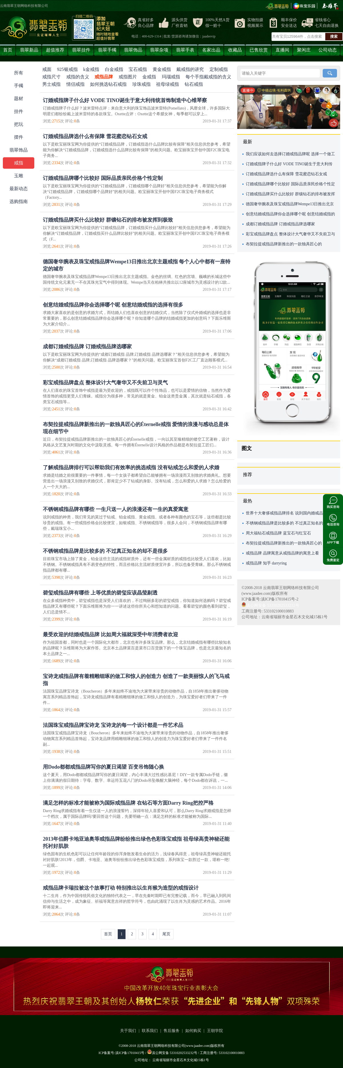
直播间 (282, 49)
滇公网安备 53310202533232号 (270, 605)
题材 (18, 98)
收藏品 (235, 49)
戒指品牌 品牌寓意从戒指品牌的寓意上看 (282, 553)
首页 (7, 49)
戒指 (18, 162)
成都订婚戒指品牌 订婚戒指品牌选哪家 (87, 346)
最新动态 (18, 188)
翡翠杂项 (159, 49)
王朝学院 (215, 1031)
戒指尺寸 (51, 76)
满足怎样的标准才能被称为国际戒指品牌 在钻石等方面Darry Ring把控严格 (128, 803)
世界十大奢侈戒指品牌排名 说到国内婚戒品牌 (286, 513)
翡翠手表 (185, 49)
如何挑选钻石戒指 (108, 84)
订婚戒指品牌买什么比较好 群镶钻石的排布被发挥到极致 (108, 220)
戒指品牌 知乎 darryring (266, 563)
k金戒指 (91, 69)
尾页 (166, 934)
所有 (18, 72)
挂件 (18, 111)
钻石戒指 (194, 84)
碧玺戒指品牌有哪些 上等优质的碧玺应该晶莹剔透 (100, 593)
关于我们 (128, 1031)
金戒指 (149, 76)
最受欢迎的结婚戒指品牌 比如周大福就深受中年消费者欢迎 (110, 634)
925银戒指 (67, 69)
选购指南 (18, 201)
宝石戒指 (138, 69)
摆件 (18, 137)
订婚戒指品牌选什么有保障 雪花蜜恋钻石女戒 (95, 136)
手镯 (18, 85)
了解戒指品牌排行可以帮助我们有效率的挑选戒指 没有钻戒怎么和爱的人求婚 (131, 467)
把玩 (18, 124)
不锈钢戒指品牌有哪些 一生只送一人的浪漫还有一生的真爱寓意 (115, 509)
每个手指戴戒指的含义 (208, 76)
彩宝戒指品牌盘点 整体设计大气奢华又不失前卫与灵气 (105, 382)
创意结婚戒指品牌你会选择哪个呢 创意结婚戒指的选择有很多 (113, 305)
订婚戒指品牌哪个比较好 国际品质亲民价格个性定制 (103, 178)
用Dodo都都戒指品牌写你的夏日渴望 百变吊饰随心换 (103, 767)
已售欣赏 (259, 49)
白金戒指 (114, 69)
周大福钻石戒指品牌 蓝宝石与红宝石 (278, 533)
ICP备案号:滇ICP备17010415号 (122, 1053)
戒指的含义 (77, 76)
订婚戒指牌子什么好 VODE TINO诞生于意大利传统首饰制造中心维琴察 (125, 100)
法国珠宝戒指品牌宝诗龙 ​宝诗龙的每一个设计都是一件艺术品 (113, 725)
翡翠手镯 (107, 49)
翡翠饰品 (133, 49)
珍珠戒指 (141, 84)
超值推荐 (55, 49)
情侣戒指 (75, 84)
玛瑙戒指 (171, 76)
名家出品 (211, 49)
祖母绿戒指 (167, 84)
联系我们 (150, 1031)
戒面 (46, 69)
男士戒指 (51, 84)
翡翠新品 (29, 49)
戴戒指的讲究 (190, 69)
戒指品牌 (104, 76)
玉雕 (18, 175)
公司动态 (327, 49)
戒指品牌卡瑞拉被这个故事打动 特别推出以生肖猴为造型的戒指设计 (121, 888)
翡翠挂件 (81, 49)
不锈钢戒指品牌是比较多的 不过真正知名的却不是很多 (105, 551)
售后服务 (171, 1031)
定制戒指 (219, 69)
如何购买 (193, 1031)
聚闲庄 (304, 49)
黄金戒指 (162, 69)
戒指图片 (128, 76)
